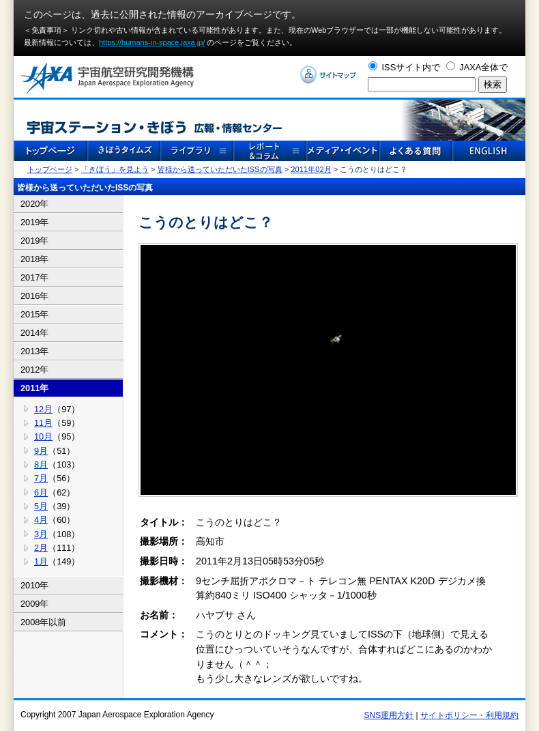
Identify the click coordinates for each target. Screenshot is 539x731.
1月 (41, 561)
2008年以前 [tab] (43, 622)
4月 (41, 520)
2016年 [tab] (34, 296)
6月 (41, 492)
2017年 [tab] (34, 277)
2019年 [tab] (34, 222)
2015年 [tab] (34, 314)
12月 (43, 409)
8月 (41, 464)
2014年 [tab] (34, 333)
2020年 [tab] (34, 204)
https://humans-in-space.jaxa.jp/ (152, 42)
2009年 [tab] (34, 604)
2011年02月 (311, 169)
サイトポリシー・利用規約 (469, 715)
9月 (41, 451)
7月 (41, 478)
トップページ (49, 169)
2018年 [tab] (34, 259)
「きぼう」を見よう (115, 169)
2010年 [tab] (34, 585)
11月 (43, 423)
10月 (43, 436)
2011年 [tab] (34, 388)
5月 (41, 506)
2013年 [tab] (34, 351)
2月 (41, 548)
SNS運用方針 (389, 715)
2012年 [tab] (34, 369)
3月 (41, 534)
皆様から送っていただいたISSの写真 (220, 169)
